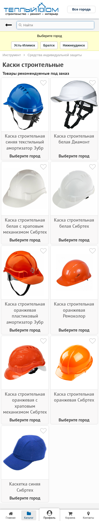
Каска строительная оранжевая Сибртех (74, 397)
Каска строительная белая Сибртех (74, 223)
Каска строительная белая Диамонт (74, 139)
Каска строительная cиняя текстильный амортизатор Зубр (25, 142)
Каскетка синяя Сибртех (24, 487)
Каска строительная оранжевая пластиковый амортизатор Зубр (25, 313)
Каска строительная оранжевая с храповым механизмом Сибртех (25, 403)
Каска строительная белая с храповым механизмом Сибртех (25, 226)
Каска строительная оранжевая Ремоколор (74, 310)
